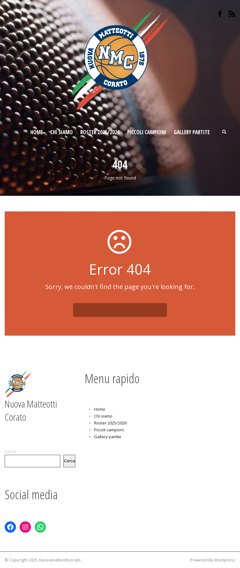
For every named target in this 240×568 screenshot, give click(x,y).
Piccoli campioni (146, 132)
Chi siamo (61, 132)
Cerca (10, 451)
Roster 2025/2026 (100, 132)
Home (36, 132)
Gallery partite (192, 132)
